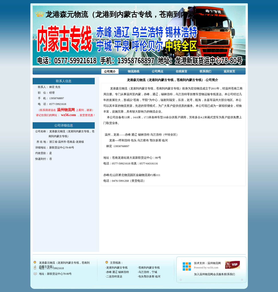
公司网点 (157, 71)
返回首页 (229, 71)
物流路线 (133, 71)
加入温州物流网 (203, 274)
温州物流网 (214, 263)
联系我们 (205, 71)
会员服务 (218, 274)
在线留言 (181, 71)
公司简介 (110, 71)
